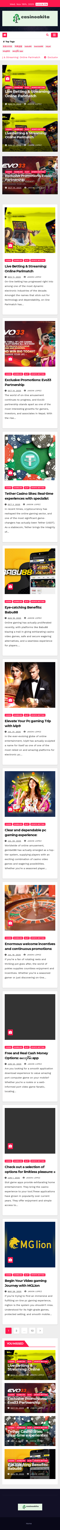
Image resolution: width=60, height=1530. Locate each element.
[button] (47, 34)
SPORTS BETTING (38, 87)
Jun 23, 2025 (14, 1064)
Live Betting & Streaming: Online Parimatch (27, 93)
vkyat (48, 46)
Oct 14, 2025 (14, 188)
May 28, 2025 (14, 1291)
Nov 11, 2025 (14, 104)
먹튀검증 (18, 46)
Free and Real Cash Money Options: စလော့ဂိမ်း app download (26, 1058)
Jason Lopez (33, 104)
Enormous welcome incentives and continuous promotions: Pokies (30, 949)
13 (32, 1330)
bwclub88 (38, 46)
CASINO (9, 87)
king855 (6, 51)
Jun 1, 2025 (14, 1178)
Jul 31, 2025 (14, 732)
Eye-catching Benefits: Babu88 (28, 1466)
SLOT (27, 87)
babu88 (28, 46)
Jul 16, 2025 (14, 955)
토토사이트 (7, 46)
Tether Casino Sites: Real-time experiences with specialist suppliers (29, 498)
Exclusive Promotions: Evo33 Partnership (28, 178)
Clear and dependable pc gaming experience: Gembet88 (25, 835)
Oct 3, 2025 (14, 504)
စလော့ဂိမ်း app (18, 51)
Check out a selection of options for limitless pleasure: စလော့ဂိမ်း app (30, 1172)
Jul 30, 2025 (14, 841)
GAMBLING (18, 87)
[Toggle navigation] (54, 35)
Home (29, 1523)
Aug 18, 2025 (14, 618)
